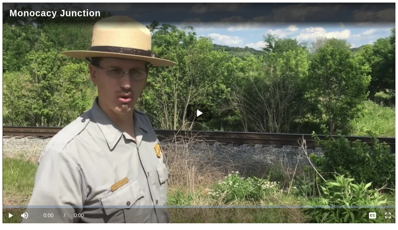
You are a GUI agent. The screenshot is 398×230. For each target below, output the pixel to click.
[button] (25, 215)
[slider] (199, 206)
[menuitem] (372, 215)
